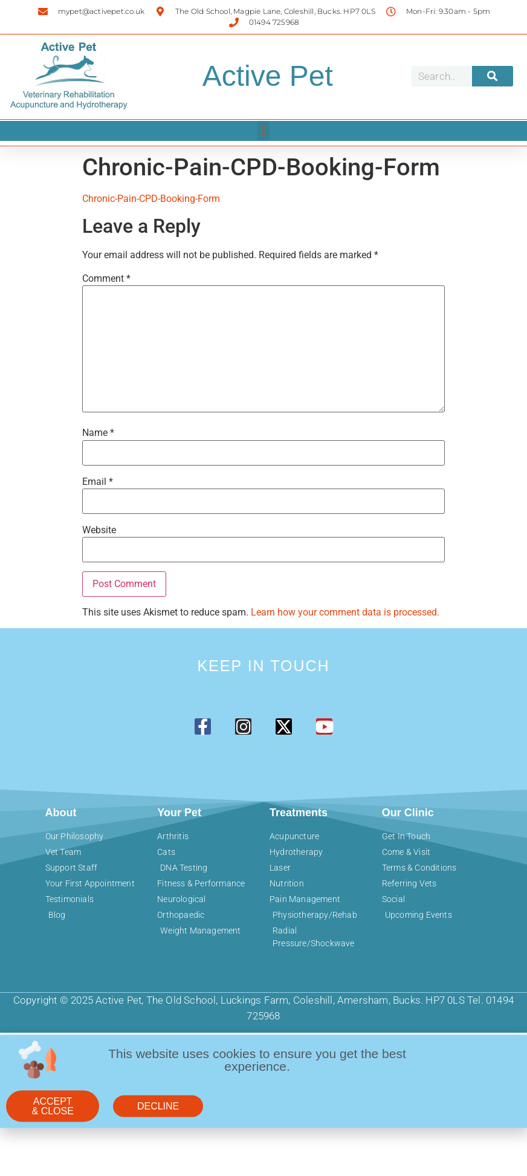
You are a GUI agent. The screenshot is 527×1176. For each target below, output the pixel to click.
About (61, 813)
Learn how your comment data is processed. (345, 612)
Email (97, 482)
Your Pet (179, 813)
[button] (263, 131)
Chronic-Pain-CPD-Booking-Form (151, 198)
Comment (106, 279)
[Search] (492, 76)
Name (98, 433)
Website (99, 530)
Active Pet (267, 76)
